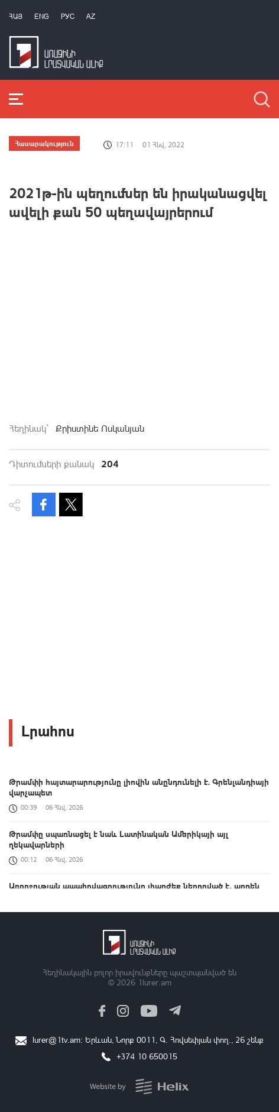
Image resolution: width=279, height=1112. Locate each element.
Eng (41, 16)
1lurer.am (154, 982)
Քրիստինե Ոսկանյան (100, 428)
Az (90, 16)
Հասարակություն (44, 143)
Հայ (15, 16)
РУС (67, 16)
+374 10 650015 (146, 1056)
